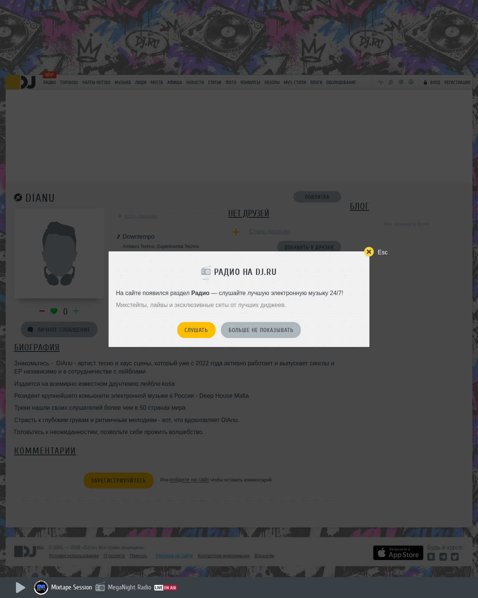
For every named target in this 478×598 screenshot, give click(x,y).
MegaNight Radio (129, 587)
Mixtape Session (71, 587)
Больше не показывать (261, 330)
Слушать (196, 330)
